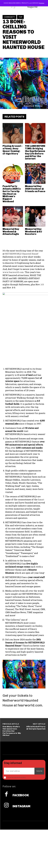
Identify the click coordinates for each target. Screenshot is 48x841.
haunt (41, 499)
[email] (19, 771)
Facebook (21, 795)
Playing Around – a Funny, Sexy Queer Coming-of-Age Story (12, 150)
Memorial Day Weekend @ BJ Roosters (33, 232)
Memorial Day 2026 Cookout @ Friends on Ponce (35, 189)
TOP (20, 17)
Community (9, 17)
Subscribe (39, 770)
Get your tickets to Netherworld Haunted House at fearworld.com (22, 700)
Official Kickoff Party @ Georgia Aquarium (35, 728)
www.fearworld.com (13, 272)
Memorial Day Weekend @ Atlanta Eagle (11, 232)
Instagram (21, 806)
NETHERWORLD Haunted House (21, 253)
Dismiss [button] (41, 3)
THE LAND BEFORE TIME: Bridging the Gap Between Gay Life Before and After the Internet (35, 152)
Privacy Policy (22, 777)
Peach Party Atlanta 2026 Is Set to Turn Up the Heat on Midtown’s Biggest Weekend (12, 194)
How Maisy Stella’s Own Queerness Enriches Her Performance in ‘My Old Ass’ (12, 731)
